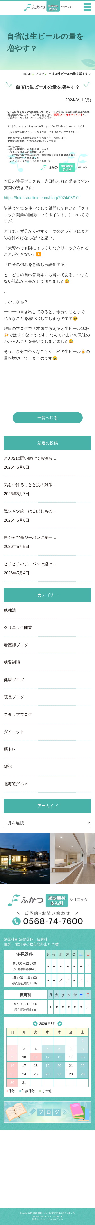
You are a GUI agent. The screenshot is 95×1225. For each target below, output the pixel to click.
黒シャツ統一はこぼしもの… (47, 516)
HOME (27, 74)
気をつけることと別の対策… (47, 490)
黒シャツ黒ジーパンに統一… (47, 542)
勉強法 (10, 610)
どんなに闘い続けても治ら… (47, 463)
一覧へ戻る (47, 418)
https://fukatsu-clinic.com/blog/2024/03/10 (41, 198)
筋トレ (10, 749)
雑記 (8, 766)
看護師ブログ (16, 645)
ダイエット (14, 732)
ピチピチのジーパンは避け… (47, 569)
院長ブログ (14, 697)
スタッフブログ (18, 714)
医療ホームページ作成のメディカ (47, 1219)
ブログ (39, 74)
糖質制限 (12, 662)
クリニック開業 (18, 627)
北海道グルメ (16, 784)
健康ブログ (14, 680)
